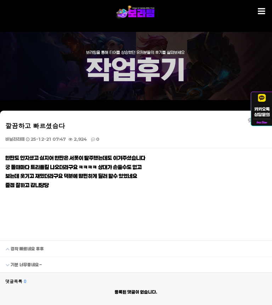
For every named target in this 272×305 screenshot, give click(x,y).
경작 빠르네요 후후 (22, 246)
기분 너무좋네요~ (21, 262)
